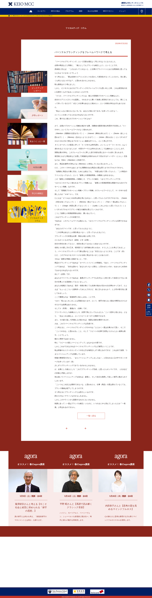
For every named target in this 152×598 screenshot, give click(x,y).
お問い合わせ (148, 313)
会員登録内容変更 (41, 571)
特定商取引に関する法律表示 (83, 576)
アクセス (26, 571)
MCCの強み (55, 11)
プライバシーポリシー (58, 576)
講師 (80, 11)
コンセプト (41, 11)
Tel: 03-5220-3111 (119, 570)
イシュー (122, 11)
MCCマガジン (108, 11)
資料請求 (149, 306)
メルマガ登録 (67, 560)
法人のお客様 (93, 11)
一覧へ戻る (91, 416)
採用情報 (26, 576)
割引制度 (54, 560)
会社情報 (38, 576)
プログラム (69, 11)
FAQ (73, 571)
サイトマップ (62, 571)
